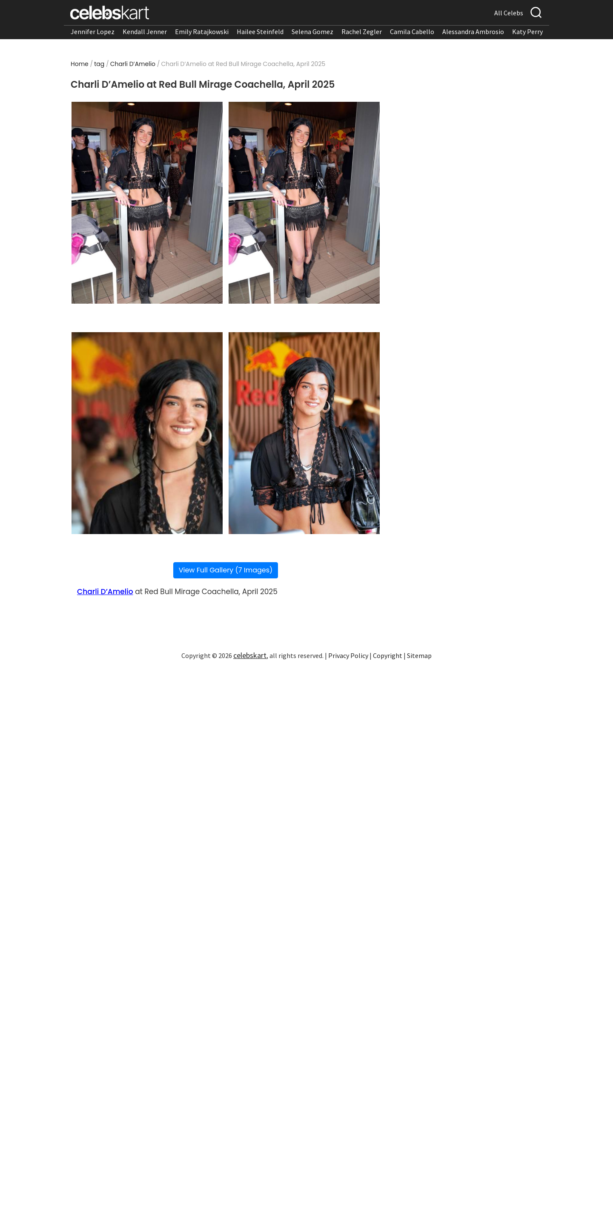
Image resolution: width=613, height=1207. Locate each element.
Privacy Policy (348, 655)
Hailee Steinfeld (260, 31)
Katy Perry (527, 31)
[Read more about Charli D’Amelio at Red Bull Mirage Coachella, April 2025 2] (304, 203)
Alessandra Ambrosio (473, 31)
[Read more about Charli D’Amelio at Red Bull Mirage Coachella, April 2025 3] (147, 433)
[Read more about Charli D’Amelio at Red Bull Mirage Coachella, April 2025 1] (147, 203)
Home (80, 64)
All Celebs (508, 13)
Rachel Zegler (361, 31)
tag (99, 64)
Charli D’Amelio (132, 64)
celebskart (249, 655)
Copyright (387, 655)
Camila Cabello (412, 31)
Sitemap (419, 655)
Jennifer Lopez (93, 31)
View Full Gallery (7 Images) (226, 570)
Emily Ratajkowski (202, 31)
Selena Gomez (312, 31)
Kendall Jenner (145, 31)
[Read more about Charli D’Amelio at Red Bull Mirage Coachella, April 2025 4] (304, 433)
